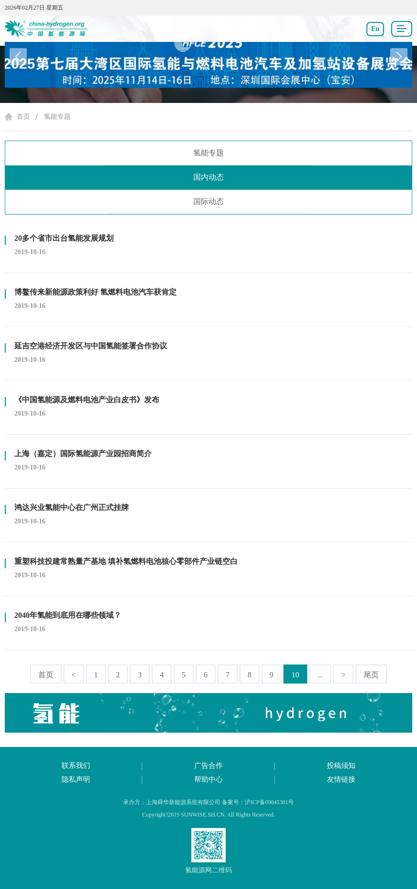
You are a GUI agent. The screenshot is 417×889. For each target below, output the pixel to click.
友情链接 (341, 779)
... (320, 675)
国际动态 (208, 201)
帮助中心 (208, 779)
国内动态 (208, 177)
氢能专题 (57, 116)
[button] (398, 56)
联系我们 (76, 765)
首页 (23, 116)
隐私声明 (76, 779)
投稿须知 (341, 765)
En (375, 28)
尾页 (371, 675)
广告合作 (208, 765)
